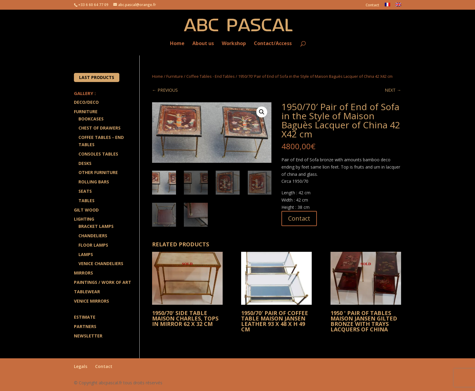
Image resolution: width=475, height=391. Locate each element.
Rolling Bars (93, 182)
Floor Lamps (93, 245)
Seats (85, 191)
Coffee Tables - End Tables (210, 76)
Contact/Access (273, 44)
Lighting (84, 219)
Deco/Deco (86, 102)
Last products (96, 77)
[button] (261, 112)
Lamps (85, 254)
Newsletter (88, 336)
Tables (86, 200)
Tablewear (87, 291)
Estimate (84, 317)
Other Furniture (98, 172)
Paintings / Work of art (102, 282)
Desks (84, 163)
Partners (85, 326)
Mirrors (83, 273)
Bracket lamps (96, 226)
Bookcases (91, 119)
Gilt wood (86, 210)
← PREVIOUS (165, 90)
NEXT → (393, 90)
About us (203, 44)
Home (177, 44)
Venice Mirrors (91, 301)
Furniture (174, 76)
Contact (372, 5)
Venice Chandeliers (100, 263)
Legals (80, 366)
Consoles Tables (98, 154)
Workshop (234, 44)
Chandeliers (92, 235)
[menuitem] (387, 6)
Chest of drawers (99, 128)
